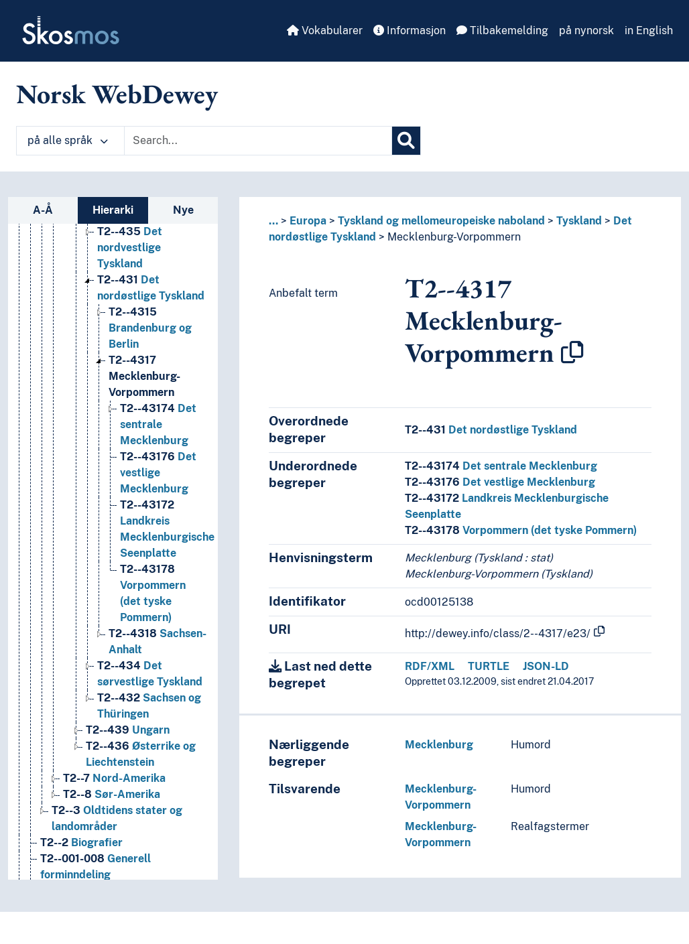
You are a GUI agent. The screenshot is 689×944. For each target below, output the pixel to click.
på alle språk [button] (67, 140)
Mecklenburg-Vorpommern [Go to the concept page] (144, 392)
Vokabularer (325, 30)
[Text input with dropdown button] (258, 140)
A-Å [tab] (43, 210)
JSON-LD (546, 666)
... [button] (273, 220)
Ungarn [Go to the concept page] (128, 746)
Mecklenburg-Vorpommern (454, 236)
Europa (308, 220)
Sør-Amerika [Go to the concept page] (111, 810)
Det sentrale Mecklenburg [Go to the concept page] (158, 440)
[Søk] (406, 140)
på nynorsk (586, 30)
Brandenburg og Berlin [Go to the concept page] (150, 344)
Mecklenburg (439, 744)
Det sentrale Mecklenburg (501, 466)
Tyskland (579, 220)
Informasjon (409, 30)
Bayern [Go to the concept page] (138, 231)
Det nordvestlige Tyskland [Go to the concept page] (129, 263)
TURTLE (488, 666)
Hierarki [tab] (112, 210)
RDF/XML (429, 666)
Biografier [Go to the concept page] (81, 858)
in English (649, 30)
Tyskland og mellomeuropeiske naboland (441, 220)
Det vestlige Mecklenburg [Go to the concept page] (158, 488)
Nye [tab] (183, 210)
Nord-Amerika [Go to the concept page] (114, 794)
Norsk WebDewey (117, 93)
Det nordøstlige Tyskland (491, 429)
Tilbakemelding (502, 30)
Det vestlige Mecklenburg (500, 482)
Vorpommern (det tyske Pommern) (521, 530)
